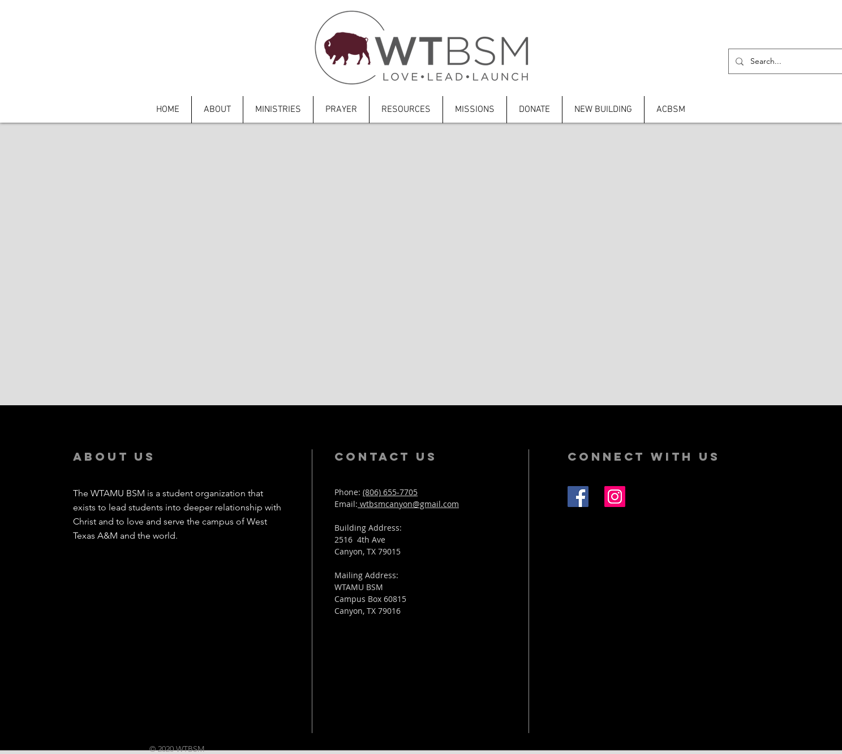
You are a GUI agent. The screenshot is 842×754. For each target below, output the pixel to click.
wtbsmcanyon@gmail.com (408, 504)
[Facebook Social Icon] (578, 496)
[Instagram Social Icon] (614, 496)
